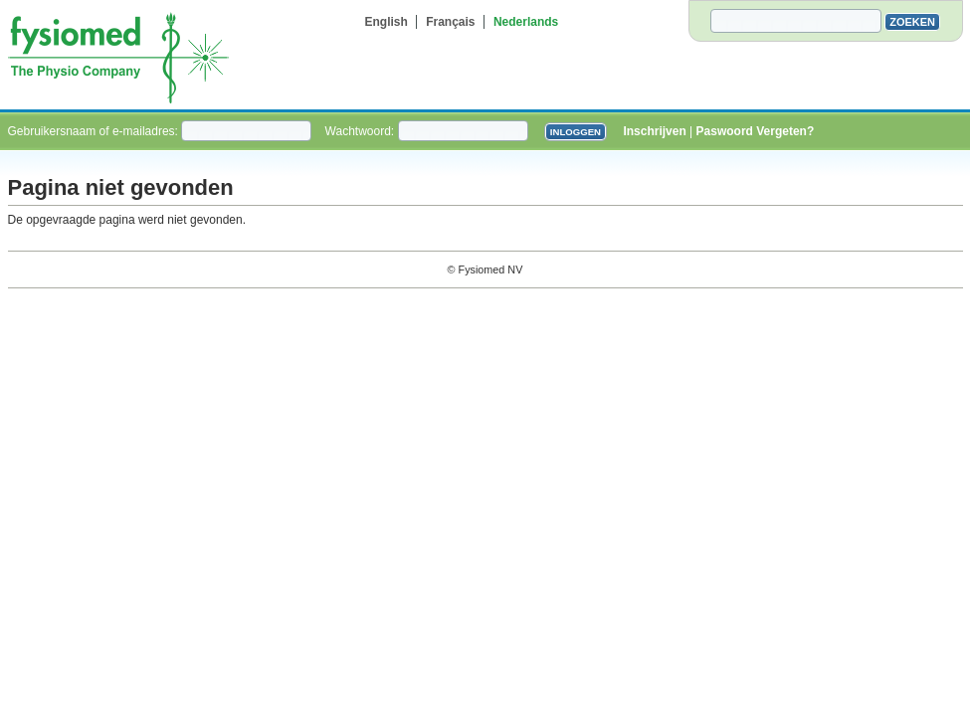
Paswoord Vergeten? (755, 131)
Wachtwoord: (361, 131)
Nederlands (525, 22)
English (386, 22)
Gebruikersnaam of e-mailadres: (95, 131)
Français (450, 22)
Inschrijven (654, 131)
